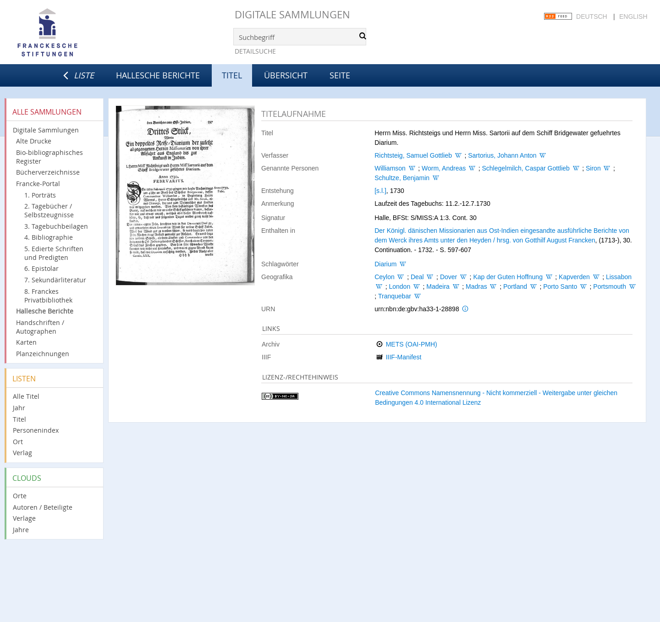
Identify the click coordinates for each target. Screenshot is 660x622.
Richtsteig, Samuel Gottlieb (413, 155)
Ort (18, 441)
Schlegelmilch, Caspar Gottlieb (525, 168)
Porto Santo (560, 286)
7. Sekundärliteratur (55, 279)
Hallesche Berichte (158, 75)
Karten (26, 342)
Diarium (385, 264)
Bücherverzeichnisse (48, 172)
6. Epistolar (41, 268)
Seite (340, 75)
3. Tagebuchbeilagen (56, 226)
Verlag (22, 452)
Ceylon (384, 277)
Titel (19, 419)
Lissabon (619, 277)
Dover (448, 277)
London (399, 286)
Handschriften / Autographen (40, 327)
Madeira (438, 286)
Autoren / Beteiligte (42, 507)
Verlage (24, 518)
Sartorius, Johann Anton (502, 155)
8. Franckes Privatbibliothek (48, 295)
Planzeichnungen (42, 353)
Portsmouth (609, 286)
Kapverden (574, 277)
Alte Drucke (33, 141)
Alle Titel (26, 396)
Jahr (19, 407)
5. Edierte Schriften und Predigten (53, 253)
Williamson (390, 168)
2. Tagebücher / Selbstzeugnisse (49, 210)
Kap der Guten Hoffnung (508, 277)
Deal (417, 277)
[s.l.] (380, 190)
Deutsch (591, 16)
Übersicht (286, 75)
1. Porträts (40, 195)
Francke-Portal (38, 183)
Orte (20, 495)
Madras (476, 286)
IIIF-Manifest (404, 357)
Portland (515, 286)
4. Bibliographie (48, 237)
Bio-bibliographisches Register (49, 156)
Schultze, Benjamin (401, 178)
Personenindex (36, 430)
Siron (593, 168)
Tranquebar (394, 296)
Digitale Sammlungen (292, 14)
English (633, 16)
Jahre (21, 529)
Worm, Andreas (444, 168)
